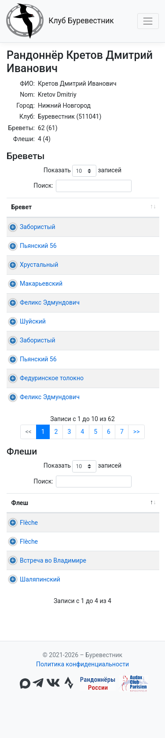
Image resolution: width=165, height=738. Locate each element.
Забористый (37, 226)
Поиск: (82, 186)
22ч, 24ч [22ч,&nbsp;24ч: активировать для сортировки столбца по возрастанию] (134, 512)
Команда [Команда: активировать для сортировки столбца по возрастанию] (82, 512)
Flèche (29, 531)
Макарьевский (41, 283)
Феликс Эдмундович (50, 302)
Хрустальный (39, 264)
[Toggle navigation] (148, 21)
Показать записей (82, 171)
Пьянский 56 (38, 245)
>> (136, 440)
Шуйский (33, 321)
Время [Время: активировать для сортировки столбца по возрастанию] (136, 207)
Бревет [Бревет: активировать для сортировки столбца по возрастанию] (21, 207)
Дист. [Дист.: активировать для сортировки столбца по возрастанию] (101, 207)
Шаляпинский (40, 616)
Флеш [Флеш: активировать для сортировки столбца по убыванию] (20, 512)
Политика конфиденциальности (82, 701)
